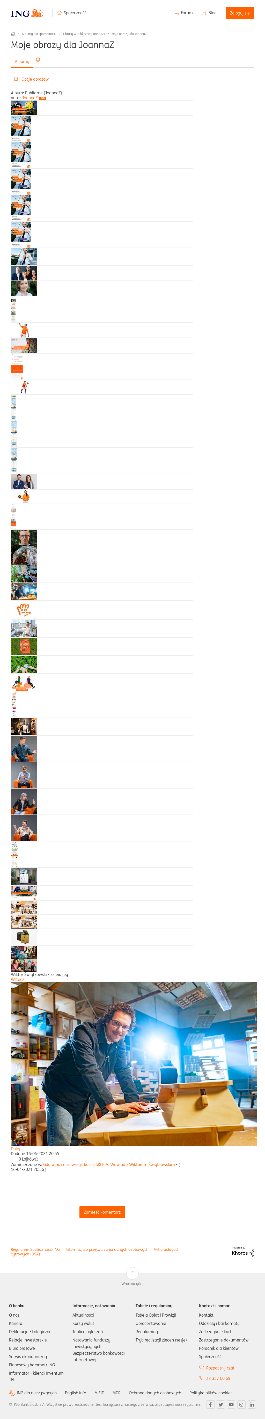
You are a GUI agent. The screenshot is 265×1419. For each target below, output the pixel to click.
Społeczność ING (13, 34)
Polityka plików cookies (210, 1392)
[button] (36, 1159)
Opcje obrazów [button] (35, 79)
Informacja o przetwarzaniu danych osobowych (107, 1249)
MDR (117, 1392)
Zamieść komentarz (102, 1212)
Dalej (15, 1148)
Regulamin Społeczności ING (35, 1249)
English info (75, 1392)
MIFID (99, 1392)
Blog (213, 12)
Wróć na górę (132, 1283)
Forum (187, 12)
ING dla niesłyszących (37, 1392)
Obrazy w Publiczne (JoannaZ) (84, 34)
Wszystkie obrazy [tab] (53, 61)
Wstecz (17, 979)
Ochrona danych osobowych (155, 1392)
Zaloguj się (240, 13)
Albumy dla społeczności (39, 34)
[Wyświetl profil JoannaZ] (30, 97)
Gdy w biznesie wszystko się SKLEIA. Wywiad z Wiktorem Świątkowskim (109, 1164)
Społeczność (75, 12)
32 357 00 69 (218, 1378)
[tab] (24, 107)
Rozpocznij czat (220, 1368)
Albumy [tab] (22, 61)
